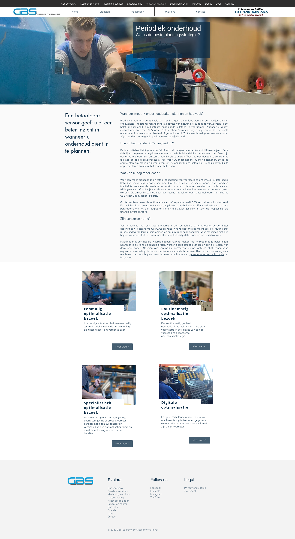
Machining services (119, 494)
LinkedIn (155, 491)
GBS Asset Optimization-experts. (139, 195)
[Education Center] (179, 3)
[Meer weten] (122, 346)
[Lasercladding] (134, 3)
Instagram (156, 494)
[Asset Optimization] (156, 3)
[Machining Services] (113, 3)
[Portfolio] (196, 3)
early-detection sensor (207, 225)
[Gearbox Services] (89, 3)
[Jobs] (218, 3)
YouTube (155, 497)
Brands (112, 510)
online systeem (197, 248)
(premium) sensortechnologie (207, 254)
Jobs (110, 513)
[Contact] (229, 3)
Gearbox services (118, 491)
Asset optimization (118, 500)
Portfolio (113, 507)
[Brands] (208, 3)
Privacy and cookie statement (195, 489)
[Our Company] (68, 3)
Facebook (155, 488)
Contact (112, 516)
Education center (117, 504)
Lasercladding (116, 497)
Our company (115, 488)
